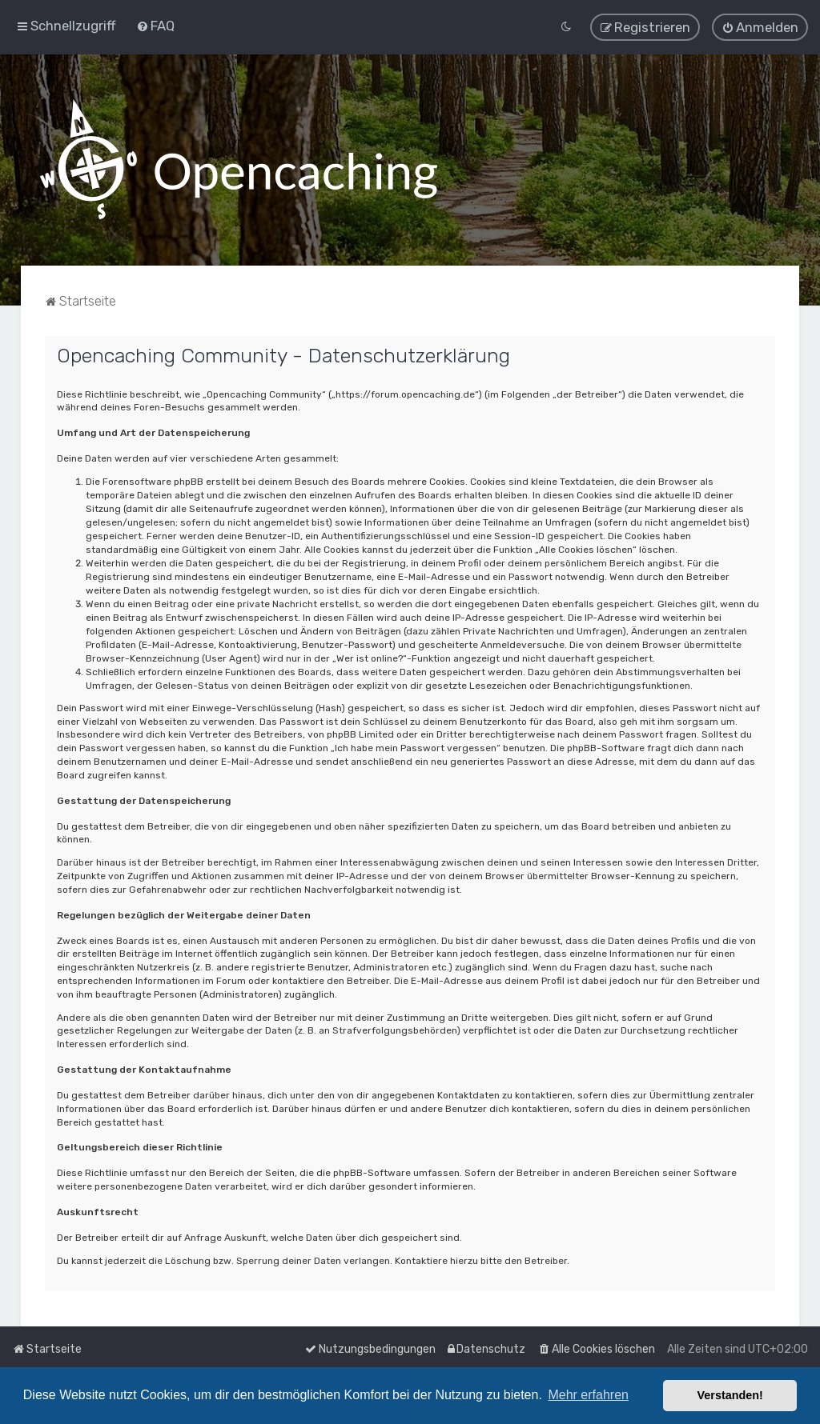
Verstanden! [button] (730, 1395)
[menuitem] (155, 26)
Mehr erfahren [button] (588, 1395)
